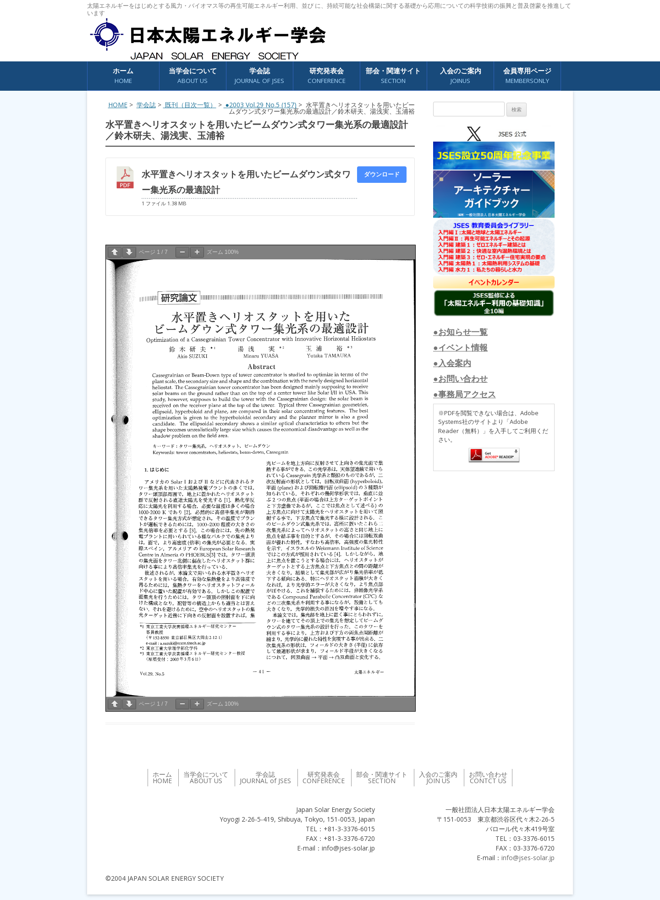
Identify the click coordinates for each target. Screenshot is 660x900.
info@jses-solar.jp (528, 857)
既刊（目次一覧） (189, 104)
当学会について (193, 76)
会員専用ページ (527, 76)
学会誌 (259, 76)
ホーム (123, 76)
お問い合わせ (488, 777)
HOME (117, 104)
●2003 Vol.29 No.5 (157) (260, 104)
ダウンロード (382, 174)
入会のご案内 (460, 76)
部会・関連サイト (393, 76)
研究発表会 (327, 76)
